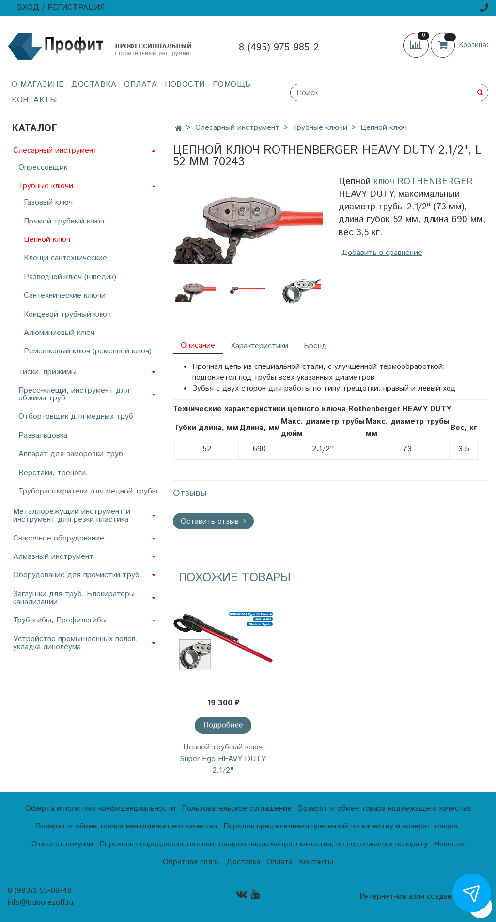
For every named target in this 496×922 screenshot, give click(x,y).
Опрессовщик (42, 167)
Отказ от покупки (62, 844)
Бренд (315, 345)
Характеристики (259, 345)
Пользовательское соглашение (237, 808)
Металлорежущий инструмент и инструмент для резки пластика (71, 515)
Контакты (34, 100)
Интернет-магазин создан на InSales (423, 897)
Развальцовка (42, 435)
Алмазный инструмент (53, 556)
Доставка (93, 84)
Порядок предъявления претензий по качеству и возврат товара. (341, 826)
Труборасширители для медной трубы (87, 491)
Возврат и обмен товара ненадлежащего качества (126, 826)
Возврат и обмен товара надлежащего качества (384, 808)
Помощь (232, 84)
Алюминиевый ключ (59, 332)
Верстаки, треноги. (53, 472)
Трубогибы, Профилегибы (60, 620)
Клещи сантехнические (65, 258)
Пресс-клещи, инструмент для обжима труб (73, 394)
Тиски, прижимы (47, 372)
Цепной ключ (383, 127)
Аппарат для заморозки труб (70, 454)
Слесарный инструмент (237, 127)
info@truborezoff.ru (40, 902)
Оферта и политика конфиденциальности (100, 808)
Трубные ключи (320, 127)
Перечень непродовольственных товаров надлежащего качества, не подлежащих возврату (263, 844)
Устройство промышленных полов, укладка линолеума (75, 643)
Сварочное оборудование (58, 538)
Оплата (140, 84)
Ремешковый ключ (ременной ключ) (88, 351)
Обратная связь (191, 862)
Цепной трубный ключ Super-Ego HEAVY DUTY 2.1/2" (223, 759)
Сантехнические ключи (65, 295)
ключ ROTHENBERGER (423, 181)
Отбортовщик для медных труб (75, 416)
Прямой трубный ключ (64, 221)
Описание (198, 345)
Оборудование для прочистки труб (76, 575)
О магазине (37, 84)
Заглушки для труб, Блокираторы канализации (74, 597)
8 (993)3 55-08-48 (40, 890)
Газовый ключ (48, 202)
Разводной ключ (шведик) (70, 277)
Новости (185, 84)
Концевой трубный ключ (67, 314)
